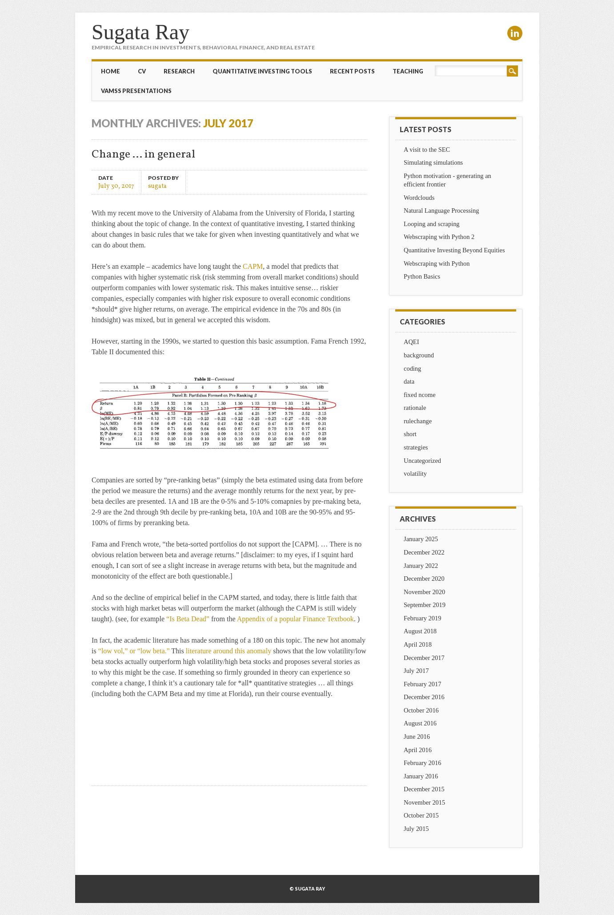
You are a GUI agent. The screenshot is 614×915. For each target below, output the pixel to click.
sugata (157, 186)
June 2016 (417, 736)
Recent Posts (352, 71)
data (409, 381)
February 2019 (422, 618)
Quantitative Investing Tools (262, 71)
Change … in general (143, 154)
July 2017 (416, 670)
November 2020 (424, 591)
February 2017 (422, 684)
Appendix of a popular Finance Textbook (295, 619)
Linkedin (514, 33)
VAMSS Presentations (136, 90)
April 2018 (418, 644)
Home (110, 71)
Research (179, 71)
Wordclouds (419, 197)
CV (142, 71)
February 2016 (422, 762)
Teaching (408, 71)
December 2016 (424, 696)
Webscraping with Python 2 (439, 236)
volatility (415, 473)
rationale (415, 407)
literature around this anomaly (228, 651)
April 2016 (418, 749)
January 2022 (421, 565)
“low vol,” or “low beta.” (134, 651)
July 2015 (416, 828)
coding (412, 368)
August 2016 (420, 723)
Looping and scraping (432, 223)
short (410, 433)
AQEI (411, 341)
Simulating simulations (433, 162)
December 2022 (424, 552)
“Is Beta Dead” (187, 619)
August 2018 (420, 631)
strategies (416, 447)
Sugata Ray (140, 32)
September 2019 (424, 604)
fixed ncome (420, 394)
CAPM (253, 266)
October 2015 (421, 815)
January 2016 (421, 776)
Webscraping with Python (437, 263)
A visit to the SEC (427, 149)
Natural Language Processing (441, 210)
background (419, 355)
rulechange (418, 421)
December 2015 (424, 789)
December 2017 (424, 657)
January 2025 (421, 539)
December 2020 (424, 578)
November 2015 (424, 802)
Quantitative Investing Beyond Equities (454, 250)
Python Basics (422, 276)
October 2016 (421, 710)
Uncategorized (422, 460)
